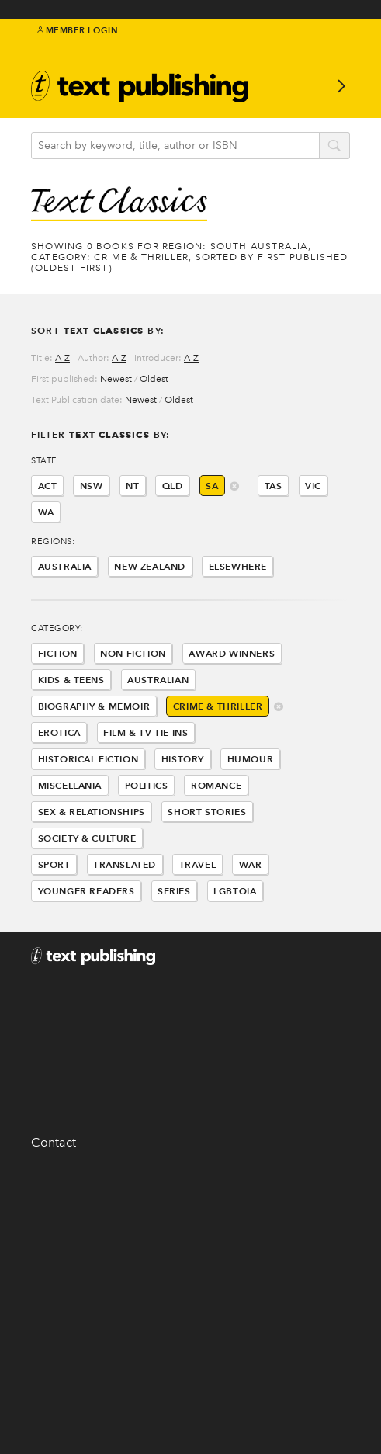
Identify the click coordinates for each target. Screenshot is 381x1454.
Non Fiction (133, 653)
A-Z (62, 357)
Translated (124, 864)
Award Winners (232, 653)
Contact (53, 1142)
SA (212, 485)
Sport (54, 864)
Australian (158, 679)
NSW (91, 485)
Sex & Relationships (91, 811)
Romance (216, 785)
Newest (116, 378)
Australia (65, 566)
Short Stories (207, 811)
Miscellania (70, 785)
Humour (250, 759)
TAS (273, 485)
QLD (172, 485)
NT (132, 485)
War (250, 864)
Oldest (154, 378)
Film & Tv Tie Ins (145, 732)
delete (235, 487)
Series (174, 891)
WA (46, 512)
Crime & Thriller (218, 706)
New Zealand (149, 566)
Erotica (59, 732)
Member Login (78, 30)
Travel (197, 864)
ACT (47, 485)
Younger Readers (86, 891)
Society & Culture (87, 838)
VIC (313, 485)
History (182, 759)
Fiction (58, 653)
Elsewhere (238, 566)
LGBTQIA (234, 891)
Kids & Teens (71, 679)
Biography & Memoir (94, 706)
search (334, 146)
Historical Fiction (88, 759)
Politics (146, 785)
